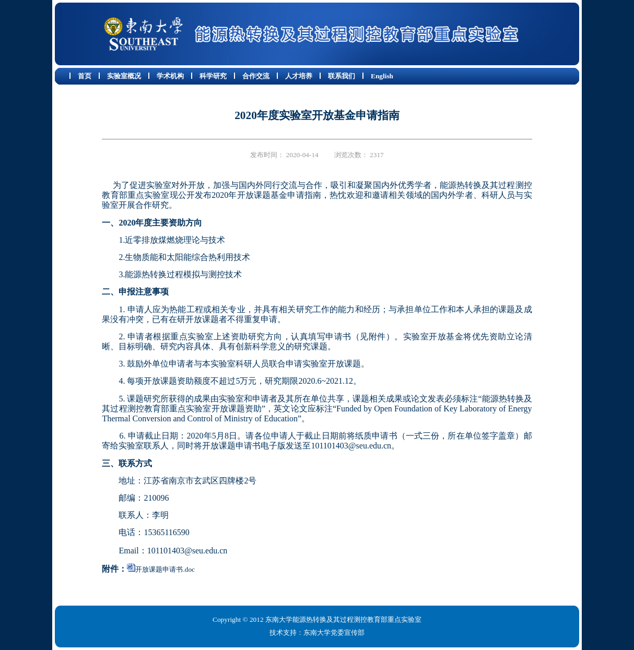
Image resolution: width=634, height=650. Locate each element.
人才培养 (298, 76)
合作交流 (255, 76)
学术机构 (170, 76)
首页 (84, 76)
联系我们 (341, 76)
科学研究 (213, 76)
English (382, 76)
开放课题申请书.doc (165, 569)
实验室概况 (124, 76)
